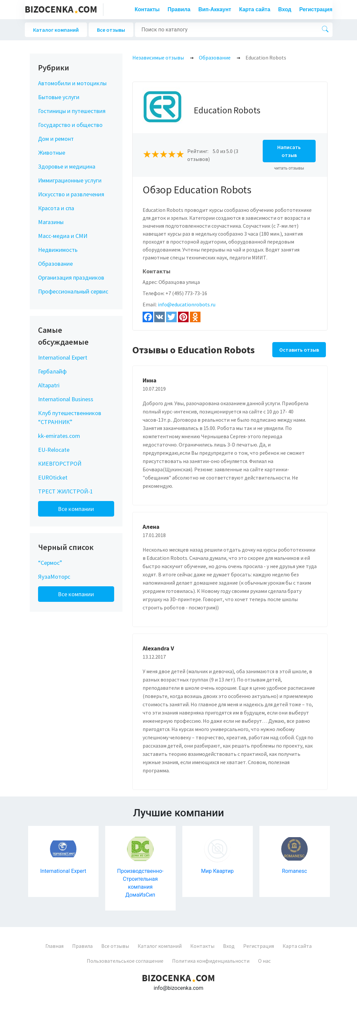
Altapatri (49, 385)
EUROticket (52, 477)
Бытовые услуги (58, 97)
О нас (264, 960)
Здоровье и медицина (66, 166)
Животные (51, 152)
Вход (284, 9)
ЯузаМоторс (54, 576)
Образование (55, 263)
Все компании (76, 509)
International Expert (62, 357)
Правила (179, 9)
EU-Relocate (53, 449)
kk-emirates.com (59, 436)
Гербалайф (52, 371)
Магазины (51, 222)
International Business (65, 399)
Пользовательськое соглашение (125, 960)
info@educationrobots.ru (186, 304)
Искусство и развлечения (71, 194)
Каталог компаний (56, 29)
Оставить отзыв (299, 349)
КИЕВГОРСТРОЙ (59, 463)
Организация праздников (71, 277)
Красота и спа (56, 208)
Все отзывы (111, 29)
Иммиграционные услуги (70, 180)
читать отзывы (289, 168)
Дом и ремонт (56, 138)
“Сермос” (50, 562)
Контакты (147, 9)
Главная (54, 946)
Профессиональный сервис (73, 291)
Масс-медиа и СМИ (62, 236)
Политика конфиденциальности (210, 960)
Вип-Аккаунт (214, 9)
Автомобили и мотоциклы (72, 83)
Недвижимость (57, 249)
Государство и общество (70, 125)
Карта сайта (254, 9)
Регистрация (315, 9)
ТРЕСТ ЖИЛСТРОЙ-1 (65, 491)
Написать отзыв (289, 151)
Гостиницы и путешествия (72, 111)
